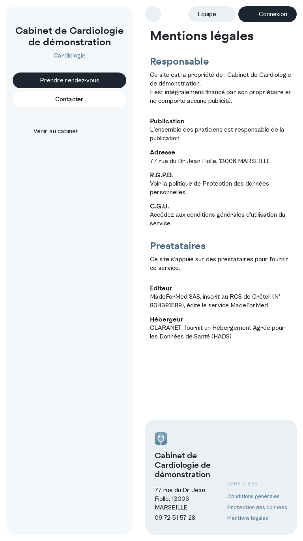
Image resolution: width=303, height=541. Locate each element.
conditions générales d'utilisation (232, 214)
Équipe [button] (207, 14)
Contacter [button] (69, 99)
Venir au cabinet (48, 131)
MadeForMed (249, 305)
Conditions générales (253, 496)
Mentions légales (247, 518)
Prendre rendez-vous (69, 80)
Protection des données (257, 507)
